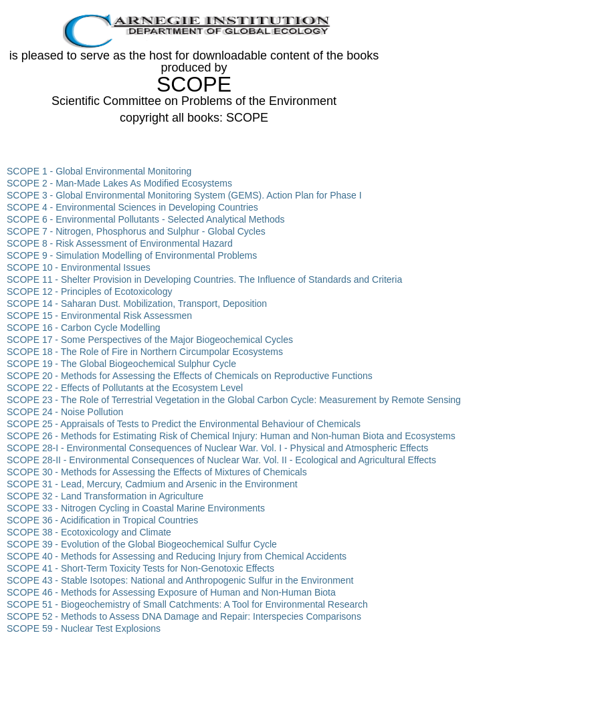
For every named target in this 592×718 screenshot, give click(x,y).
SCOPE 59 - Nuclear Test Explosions (84, 628)
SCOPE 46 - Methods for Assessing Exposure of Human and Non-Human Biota (171, 592)
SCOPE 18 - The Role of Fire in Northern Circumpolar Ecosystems (145, 351)
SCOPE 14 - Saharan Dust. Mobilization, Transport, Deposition (137, 303)
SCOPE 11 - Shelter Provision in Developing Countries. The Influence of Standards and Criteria (204, 279)
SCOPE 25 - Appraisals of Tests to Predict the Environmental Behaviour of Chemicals (184, 423)
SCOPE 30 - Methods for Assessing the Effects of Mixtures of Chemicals (157, 472)
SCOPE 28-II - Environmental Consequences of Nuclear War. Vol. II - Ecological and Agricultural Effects (221, 460)
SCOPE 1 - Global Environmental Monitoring (99, 171)
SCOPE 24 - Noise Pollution (65, 411)
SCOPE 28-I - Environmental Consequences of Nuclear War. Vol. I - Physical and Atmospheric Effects (217, 448)
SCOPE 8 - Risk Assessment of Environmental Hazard (120, 243)
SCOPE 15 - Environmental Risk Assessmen (99, 315)
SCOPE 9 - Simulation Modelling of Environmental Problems (132, 255)
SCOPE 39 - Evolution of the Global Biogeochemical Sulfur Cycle (142, 544)
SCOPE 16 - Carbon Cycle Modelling (84, 327)
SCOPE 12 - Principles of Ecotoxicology (89, 291)
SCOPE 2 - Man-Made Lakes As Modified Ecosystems (119, 183)
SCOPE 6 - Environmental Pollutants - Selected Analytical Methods (146, 219)
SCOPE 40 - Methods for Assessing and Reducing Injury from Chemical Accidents (177, 556)
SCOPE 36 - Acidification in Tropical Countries (102, 520)
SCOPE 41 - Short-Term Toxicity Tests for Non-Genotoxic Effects (140, 568)
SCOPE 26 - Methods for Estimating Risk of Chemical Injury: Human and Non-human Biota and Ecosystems (231, 436)
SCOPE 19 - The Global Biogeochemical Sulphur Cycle (121, 363)
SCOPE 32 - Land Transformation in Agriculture (105, 496)
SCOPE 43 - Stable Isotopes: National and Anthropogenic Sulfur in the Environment (180, 580)
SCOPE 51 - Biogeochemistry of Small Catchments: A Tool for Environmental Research (187, 604)
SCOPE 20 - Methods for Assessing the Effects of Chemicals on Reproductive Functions (190, 375)
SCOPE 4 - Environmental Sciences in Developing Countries (132, 207)
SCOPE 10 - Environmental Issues (79, 267)
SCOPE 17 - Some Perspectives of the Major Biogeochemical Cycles (150, 339)
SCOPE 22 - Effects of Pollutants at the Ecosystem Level (125, 387)
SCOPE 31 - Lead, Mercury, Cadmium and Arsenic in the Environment (152, 484)
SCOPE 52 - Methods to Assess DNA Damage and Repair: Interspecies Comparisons (184, 616)
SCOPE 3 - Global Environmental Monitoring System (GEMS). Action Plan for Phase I (184, 195)
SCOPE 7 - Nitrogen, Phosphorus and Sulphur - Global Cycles (136, 231)
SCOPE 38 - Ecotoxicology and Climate (89, 532)
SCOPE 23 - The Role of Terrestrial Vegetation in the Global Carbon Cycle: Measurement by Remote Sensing (234, 399)
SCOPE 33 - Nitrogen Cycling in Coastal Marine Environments (136, 508)
